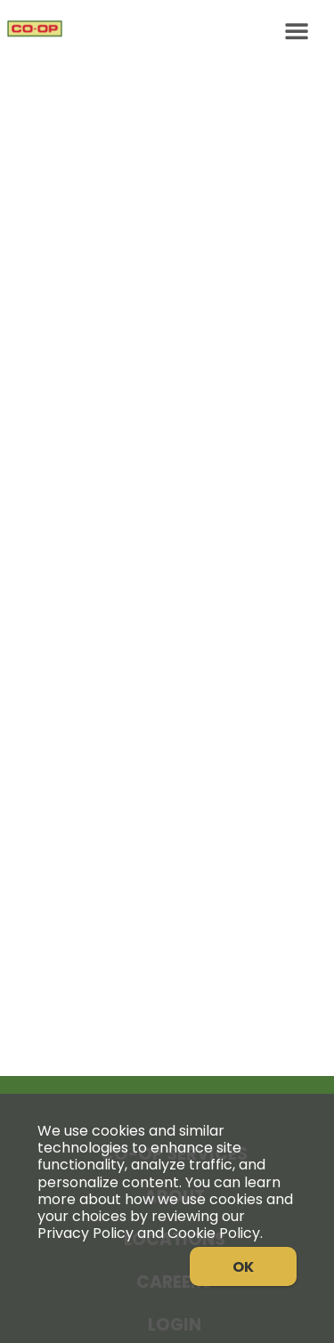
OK (243, 1267)
